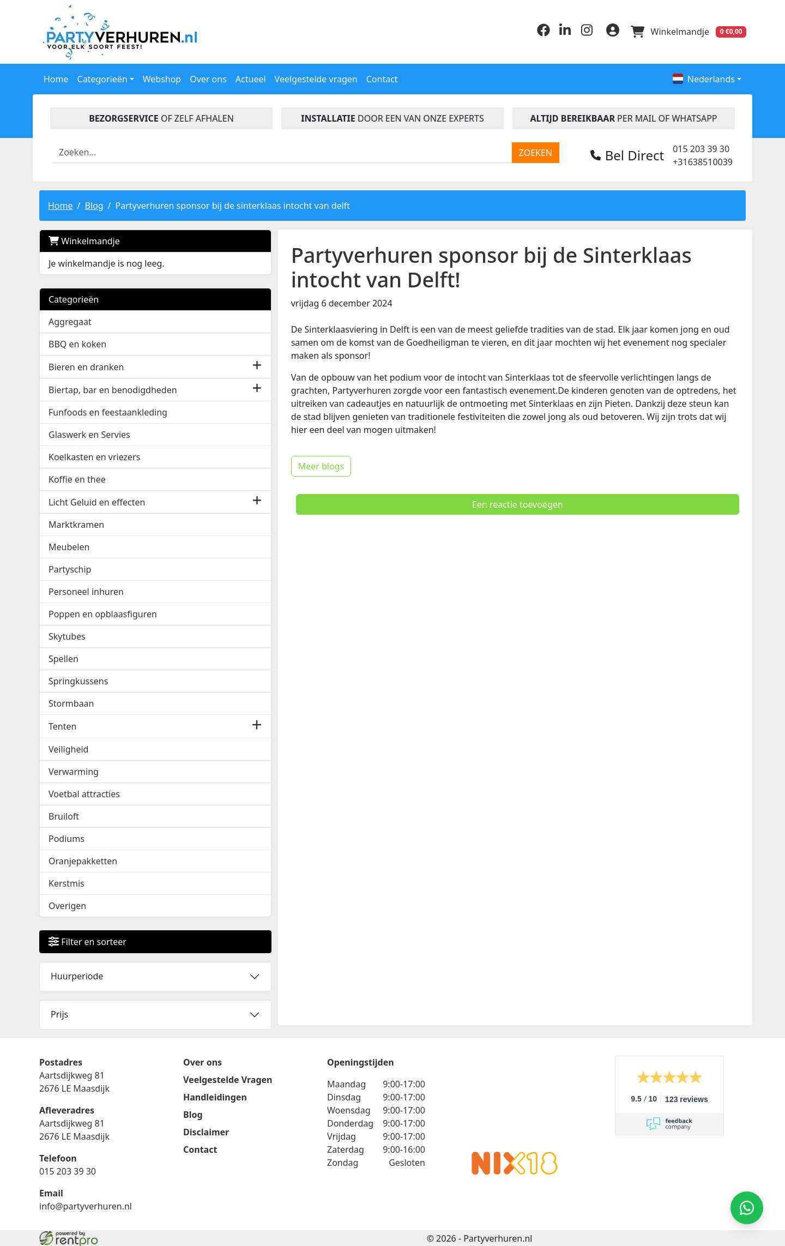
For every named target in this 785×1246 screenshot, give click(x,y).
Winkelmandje (84, 240)
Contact (382, 78)
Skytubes (67, 636)
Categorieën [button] (102, 78)
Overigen (67, 905)
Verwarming (74, 771)
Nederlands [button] (704, 78)
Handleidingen (215, 1096)
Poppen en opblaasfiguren (103, 613)
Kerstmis (66, 882)
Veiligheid (68, 748)
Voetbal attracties (84, 793)
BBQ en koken (77, 343)
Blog (93, 204)
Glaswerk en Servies (89, 434)
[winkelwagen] (688, 31)
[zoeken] (535, 151)
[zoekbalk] (282, 151)
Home (56, 78)
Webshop (162, 78)
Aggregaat (70, 321)
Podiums (66, 838)
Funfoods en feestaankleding (108, 411)
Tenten (62, 725)
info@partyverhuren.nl (85, 1205)
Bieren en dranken (86, 366)
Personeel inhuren (86, 591)
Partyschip (70, 569)
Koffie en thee (77, 478)
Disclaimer (206, 1131)
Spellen (63, 658)
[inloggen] (610, 31)
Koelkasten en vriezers (94, 456)
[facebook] (540, 33)
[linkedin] (562, 33)
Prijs (59, 1013)
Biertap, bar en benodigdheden (113, 389)
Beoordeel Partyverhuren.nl (514, 1098)
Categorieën (74, 298)
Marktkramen (76, 524)
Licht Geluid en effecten (97, 501)
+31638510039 (703, 161)
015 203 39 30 (701, 148)
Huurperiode (77, 975)
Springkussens (78, 681)
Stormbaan (71, 703)
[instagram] (584, 33)
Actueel (250, 78)
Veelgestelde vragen (316, 78)
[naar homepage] (123, 31)
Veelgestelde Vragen (227, 1079)
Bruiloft (64, 815)
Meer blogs (256, 442)
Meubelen (69, 546)
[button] (191, 365)
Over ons (208, 78)
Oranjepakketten (83, 860)
